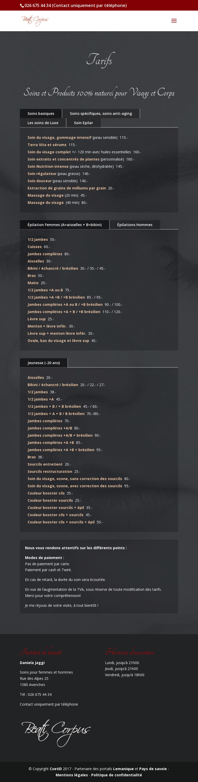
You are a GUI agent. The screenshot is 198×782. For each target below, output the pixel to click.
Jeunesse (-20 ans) (44, 362)
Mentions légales (72, 774)
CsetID (56, 768)
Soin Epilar (83, 122)
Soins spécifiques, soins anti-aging (101, 113)
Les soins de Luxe (43, 122)
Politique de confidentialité (116, 774)
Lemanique (123, 768)
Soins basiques (41, 113)
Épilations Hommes (134, 224)
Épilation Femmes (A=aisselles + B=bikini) (65, 224)
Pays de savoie (153, 768)
